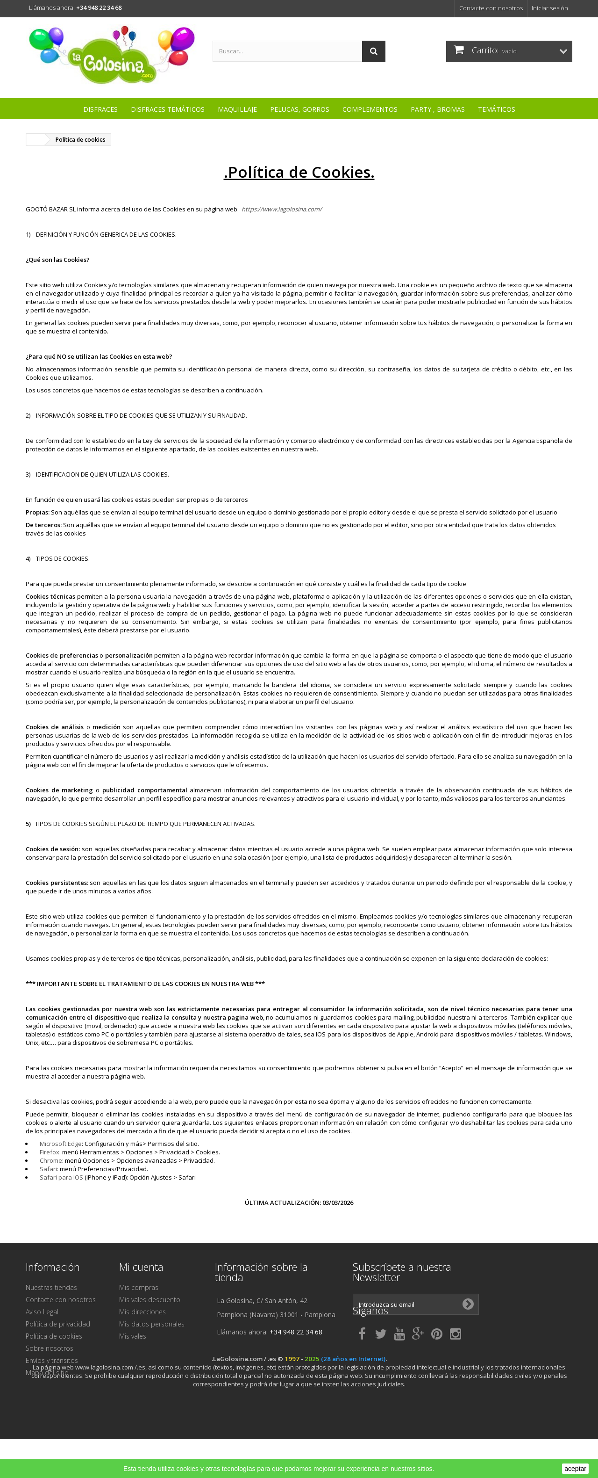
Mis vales (132, 1336)
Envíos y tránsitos (52, 1360)
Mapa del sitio (47, 1372)
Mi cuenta (141, 1267)
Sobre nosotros (49, 1348)
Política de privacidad (58, 1323)
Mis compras (138, 1287)
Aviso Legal (42, 1311)
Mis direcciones (142, 1311)
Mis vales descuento (149, 1299)
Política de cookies (54, 1336)
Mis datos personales (152, 1323)
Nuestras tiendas (51, 1287)
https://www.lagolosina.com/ (282, 209)
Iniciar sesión (550, 8)
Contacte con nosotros (491, 8)
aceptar (575, 1468)
